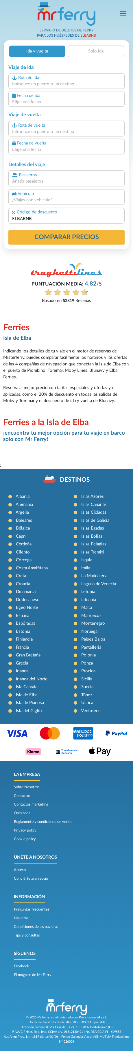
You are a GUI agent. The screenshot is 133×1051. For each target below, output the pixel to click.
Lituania (88, 600)
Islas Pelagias (93, 544)
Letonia (88, 592)
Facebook (21, 966)
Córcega (24, 560)
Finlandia (24, 639)
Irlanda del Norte (31, 679)
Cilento (23, 552)
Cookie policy (25, 839)
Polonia (88, 655)
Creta (21, 576)
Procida (88, 671)
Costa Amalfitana (32, 568)
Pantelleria (91, 647)
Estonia (23, 631)
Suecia (87, 687)
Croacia (23, 584)
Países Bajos (93, 639)
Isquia (86, 560)
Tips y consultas (27, 935)
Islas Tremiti (92, 552)
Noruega (89, 631)
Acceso (20, 870)
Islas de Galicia (95, 520)
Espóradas (25, 623)
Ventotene (91, 711)
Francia (22, 647)
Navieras (21, 918)
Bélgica (23, 528)
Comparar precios (66, 237)
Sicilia (86, 679)
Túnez (86, 695)
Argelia (22, 512)
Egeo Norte (27, 607)
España (22, 615)
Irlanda (22, 671)
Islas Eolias (91, 536)
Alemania (24, 504)
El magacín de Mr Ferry (32, 975)
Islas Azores (92, 496)
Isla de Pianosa (30, 703)
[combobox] (66, 84)
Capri (21, 536)
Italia (85, 568)
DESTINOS (75, 480)
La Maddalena (94, 576)
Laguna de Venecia (98, 584)
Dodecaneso (28, 600)
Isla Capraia (26, 687)
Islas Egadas (92, 528)
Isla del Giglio (29, 711)
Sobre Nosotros (27, 787)
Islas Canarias (94, 504)
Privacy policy (25, 830)
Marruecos (91, 615)
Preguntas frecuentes (31, 909)
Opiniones (22, 813)
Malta (86, 607)
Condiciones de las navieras (36, 927)
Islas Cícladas (93, 512)
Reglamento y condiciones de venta (42, 822)
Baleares (24, 520)
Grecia (22, 663)
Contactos (22, 796)
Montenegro (93, 623)
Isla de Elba (26, 695)
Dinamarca (26, 592)
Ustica (87, 703)
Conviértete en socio (31, 879)
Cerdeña (24, 544)
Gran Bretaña (28, 655)
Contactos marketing (31, 804)
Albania (22, 496)
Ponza (87, 663)
